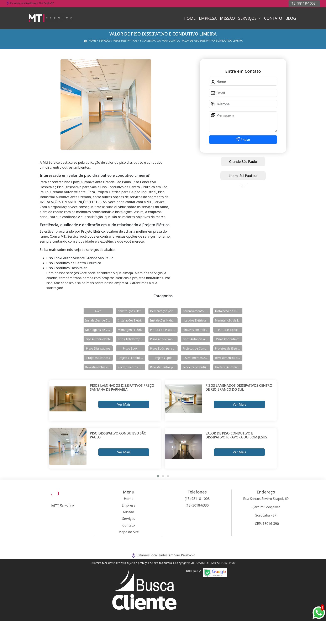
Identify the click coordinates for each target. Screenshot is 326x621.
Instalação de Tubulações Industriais (228, 311)
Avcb (98, 311)
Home (190, 18)
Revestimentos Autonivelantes (196, 358)
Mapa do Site (129, 532)
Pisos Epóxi (130, 348)
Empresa (208, 18)
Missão (227, 18)
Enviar (245, 139)
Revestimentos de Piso (228, 358)
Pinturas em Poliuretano (196, 330)
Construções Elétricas (131, 311)
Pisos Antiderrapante (131, 339)
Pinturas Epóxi (228, 330)
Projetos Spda (163, 358)
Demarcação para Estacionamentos (164, 311)
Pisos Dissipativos (98, 348)
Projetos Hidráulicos (131, 358)
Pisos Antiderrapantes (164, 339)
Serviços (248, 18)
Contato (273, 18)
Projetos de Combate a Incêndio (196, 348)
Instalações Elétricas (131, 320)
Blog (290, 18)
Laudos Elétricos (195, 320)
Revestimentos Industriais (131, 367)
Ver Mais (123, 404)
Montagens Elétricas (131, 330)
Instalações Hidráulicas (164, 320)
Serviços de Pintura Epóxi (196, 367)
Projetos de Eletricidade (228, 348)
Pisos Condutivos (228, 339)
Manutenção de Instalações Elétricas (228, 320)
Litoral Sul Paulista (243, 175)
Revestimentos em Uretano (99, 367)
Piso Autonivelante (98, 339)
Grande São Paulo (243, 161)
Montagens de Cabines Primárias (99, 330)
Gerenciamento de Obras (196, 311)
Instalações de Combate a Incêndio (99, 320)
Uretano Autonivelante (228, 367)
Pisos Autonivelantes (196, 339)
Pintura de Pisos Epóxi (164, 330)
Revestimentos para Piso (164, 367)
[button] (158, 476)
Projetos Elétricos (98, 358)
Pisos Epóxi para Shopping (164, 348)
